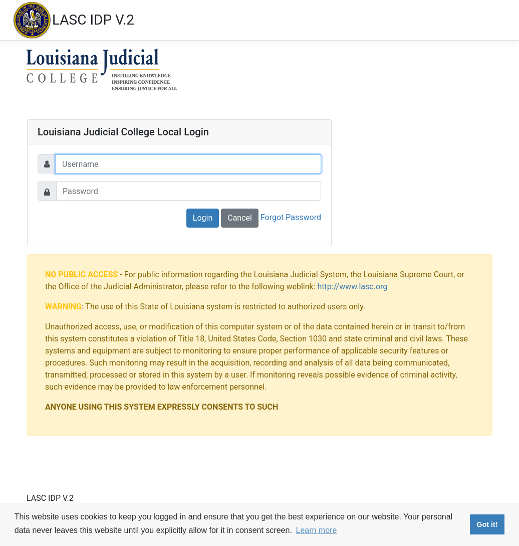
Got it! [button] (486, 524)
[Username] (188, 163)
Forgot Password (291, 217)
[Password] (188, 191)
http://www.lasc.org (353, 286)
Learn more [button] (316, 530)
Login (202, 218)
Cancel (239, 218)
